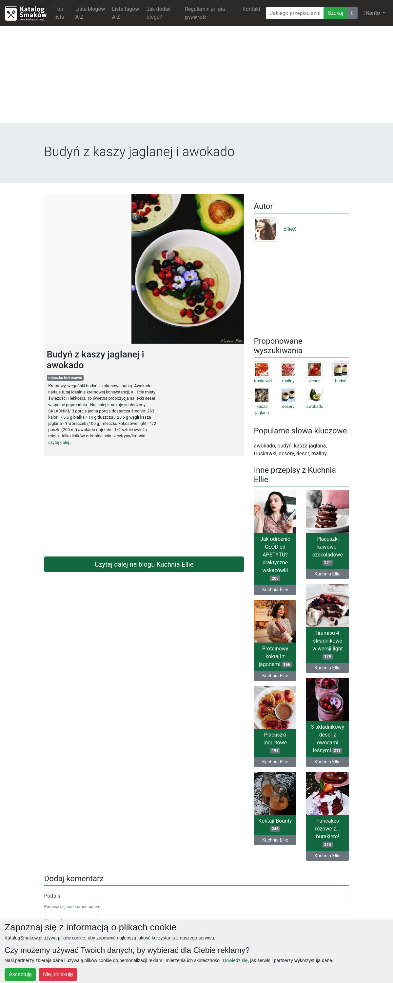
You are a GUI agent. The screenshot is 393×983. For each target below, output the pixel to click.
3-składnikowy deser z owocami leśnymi (327, 739)
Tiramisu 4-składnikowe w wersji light (327, 645)
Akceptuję (20, 974)
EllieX (275, 229)
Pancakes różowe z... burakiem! (327, 832)
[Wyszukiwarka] (295, 13)
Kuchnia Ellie (275, 589)
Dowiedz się (235, 960)
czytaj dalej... (60, 442)
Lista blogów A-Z (90, 13)
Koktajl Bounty (275, 825)
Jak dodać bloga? (159, 13)
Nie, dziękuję (58, 974)
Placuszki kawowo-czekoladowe (327, 551)
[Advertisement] (196, 77)
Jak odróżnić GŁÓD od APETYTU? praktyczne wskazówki (275, 558)
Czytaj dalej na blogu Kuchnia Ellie (144, 564)
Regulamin (205, 13)
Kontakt (252, 9)
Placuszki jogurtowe (275, 743)
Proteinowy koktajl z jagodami (275, 656)
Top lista (59, 13)
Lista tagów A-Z (125, 13)
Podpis (52, 896)
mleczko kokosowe (65, 377)
